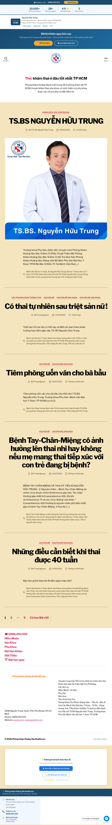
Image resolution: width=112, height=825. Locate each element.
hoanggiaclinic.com (34, 720)
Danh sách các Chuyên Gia (56, 113)
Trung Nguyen (43, 315)
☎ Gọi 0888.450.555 (66, 43)
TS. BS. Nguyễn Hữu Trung (42, 130)
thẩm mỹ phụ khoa (48, 597)
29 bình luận (81, 130)
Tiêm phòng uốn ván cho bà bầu (56, 373)
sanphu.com (18, 720)
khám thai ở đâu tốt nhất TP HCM (52, 275)
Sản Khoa (10, 643)
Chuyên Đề (49, 298)
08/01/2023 (65, 130)
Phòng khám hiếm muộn (75, 341)
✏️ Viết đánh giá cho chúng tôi (56, 775)
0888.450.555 (54, 2)
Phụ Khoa (10, 647)
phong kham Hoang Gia (50, 277)
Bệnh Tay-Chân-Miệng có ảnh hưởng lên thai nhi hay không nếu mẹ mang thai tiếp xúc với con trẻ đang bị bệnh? (56, 453)
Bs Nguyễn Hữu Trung (57, 272)
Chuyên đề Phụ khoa (67, 298)
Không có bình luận (76, 382)
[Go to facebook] (106, 818)
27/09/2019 (60, 315)
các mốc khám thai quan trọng (48, 591)
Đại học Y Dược (72, 272)
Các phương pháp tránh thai (26, 298)
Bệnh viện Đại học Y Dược (36, 272)
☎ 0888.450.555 (16, 634)
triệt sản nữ (79, 344)
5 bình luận (76, 315)
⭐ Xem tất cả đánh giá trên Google (56, 769)
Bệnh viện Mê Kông (75, 589)
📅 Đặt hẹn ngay (71, 2)
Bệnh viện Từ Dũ (74, 339)
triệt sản (71, 344)
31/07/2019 (57, 382)
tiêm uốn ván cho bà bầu (56, 411)
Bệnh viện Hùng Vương (57, 339)
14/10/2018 (57, 474)
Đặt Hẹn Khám (13, 651)
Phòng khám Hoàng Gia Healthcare (28, 739)
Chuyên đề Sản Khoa (90, 298)
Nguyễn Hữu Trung (74, 275)
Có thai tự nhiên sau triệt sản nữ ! (56, 306)
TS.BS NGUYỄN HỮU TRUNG (56, 121)
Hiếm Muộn (12, 638)
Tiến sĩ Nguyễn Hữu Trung (71, 277)
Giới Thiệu (11, 655)
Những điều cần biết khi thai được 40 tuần (56, 556)
